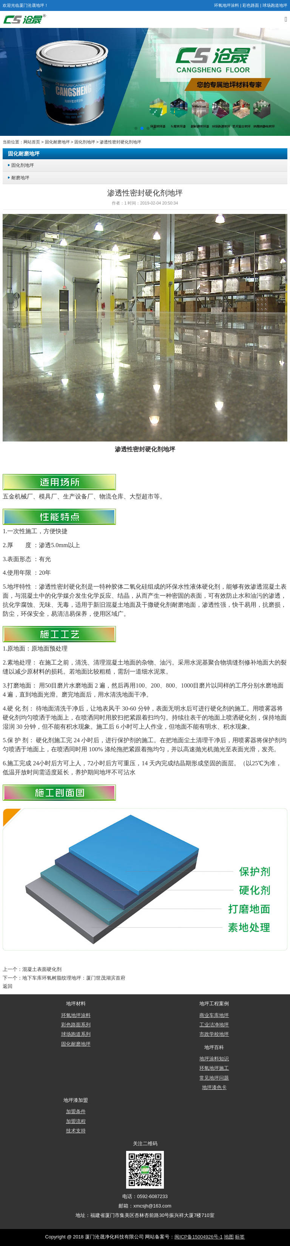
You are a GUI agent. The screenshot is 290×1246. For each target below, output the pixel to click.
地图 (229, 1237)
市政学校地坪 (214, 1034)
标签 (240, 1237)
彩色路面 (250, 5)
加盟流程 (76, 1121)
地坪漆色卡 (214, 1087)
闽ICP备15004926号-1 (198, 1237)
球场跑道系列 (76, 1034)
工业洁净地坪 (214, 1025)
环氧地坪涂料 (226, 5)
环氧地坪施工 (214, 1068)
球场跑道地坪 (274, 5)
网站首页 (31, 142)
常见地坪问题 (214, 1078)
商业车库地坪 (214, 1015)
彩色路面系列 (76, 1025)
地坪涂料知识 (214, 1058)
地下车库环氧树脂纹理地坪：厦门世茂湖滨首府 (73, 978)
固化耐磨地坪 (57, 142)
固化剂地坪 (84, 142)
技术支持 (76, 1131)
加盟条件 (76, 1111)
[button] (135, 128)
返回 (7, 986)
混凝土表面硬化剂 (42, 969)
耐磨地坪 (20, 177)
